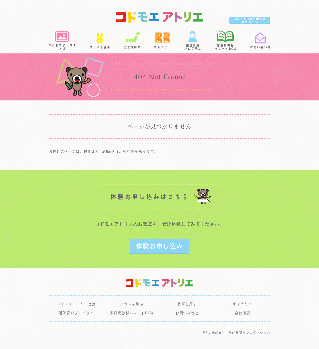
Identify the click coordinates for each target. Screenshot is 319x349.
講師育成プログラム (76, 313)
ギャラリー (242, 304)
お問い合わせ (187, 313)
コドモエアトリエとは (76, 304)
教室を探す (187, 304)
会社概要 (242, 313)
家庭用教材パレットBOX (132, 313)
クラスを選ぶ (132, 304)
